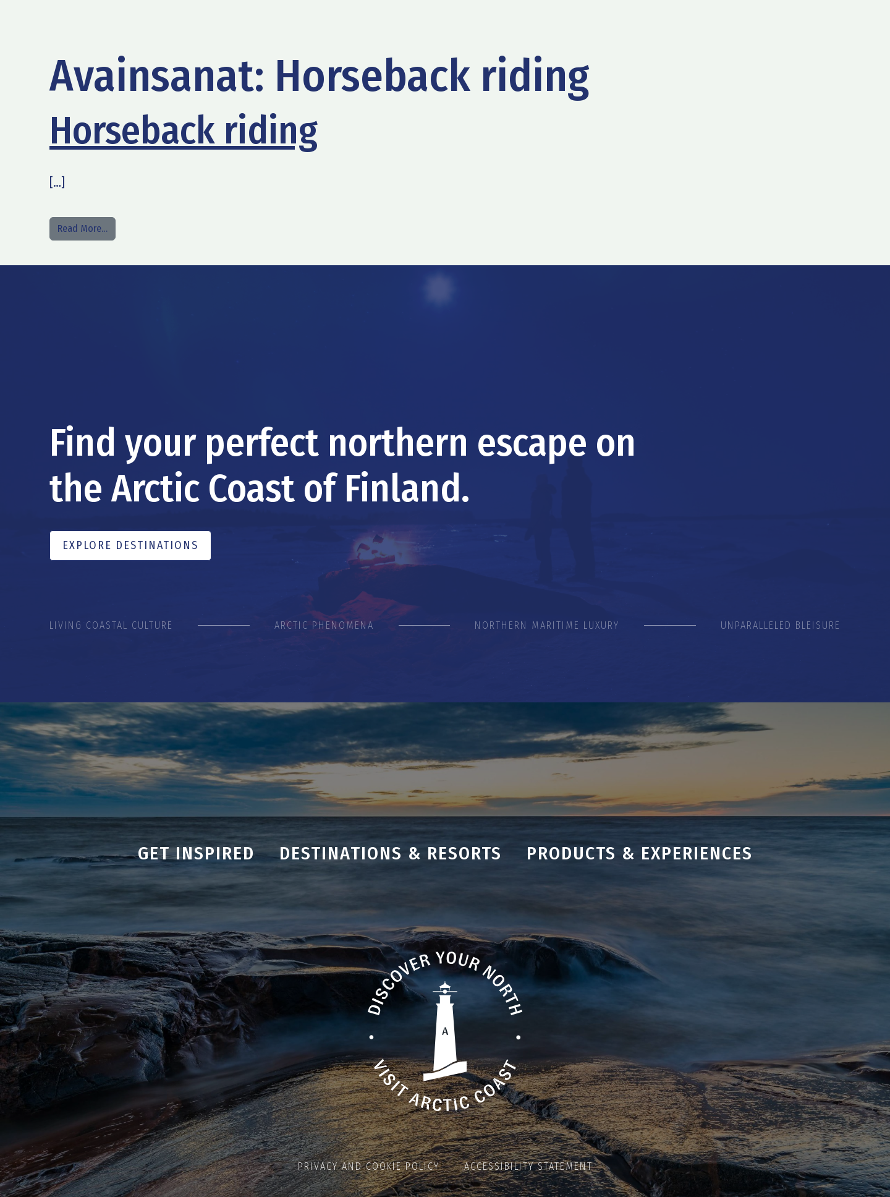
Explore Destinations (130, 545)
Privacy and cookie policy (368, 1166)
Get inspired (196, 853)
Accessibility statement (528, 1166)
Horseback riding (183, 130)
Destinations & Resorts (390, 853)
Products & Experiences (640, 853)
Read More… (86, 227)
